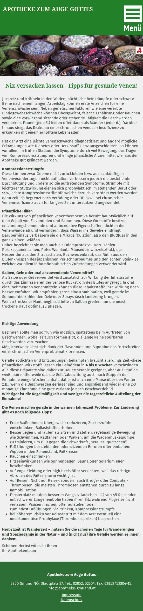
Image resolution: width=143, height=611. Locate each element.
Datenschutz (72, 599)
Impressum (71, 595)
